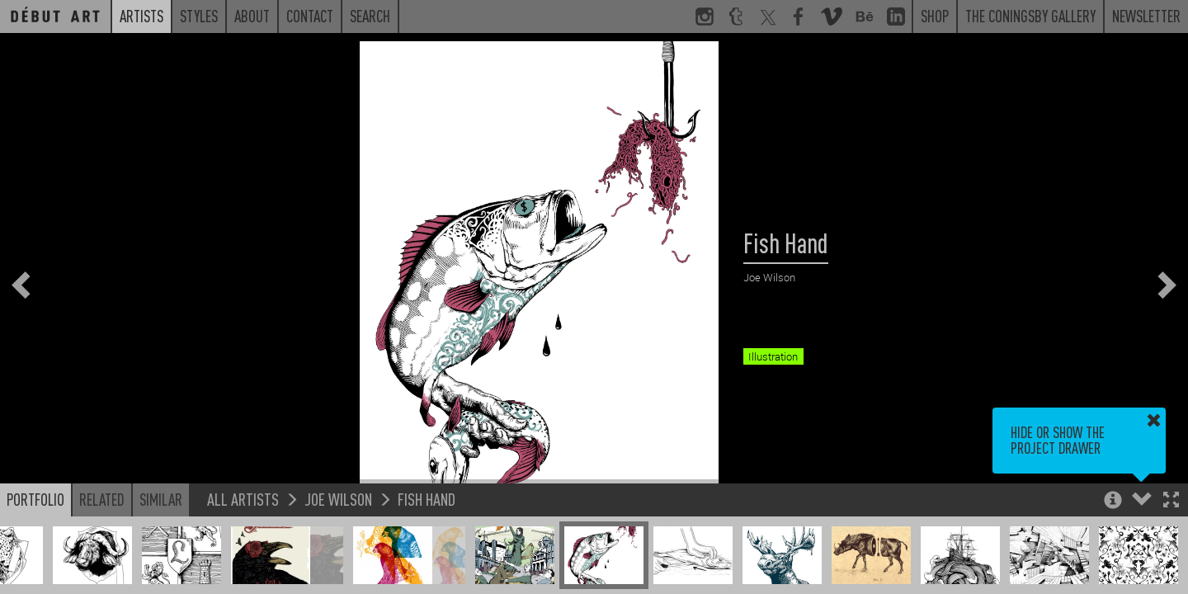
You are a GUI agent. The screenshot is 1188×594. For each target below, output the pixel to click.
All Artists (243, 499)
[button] (1171, 501)
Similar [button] (160, 499)
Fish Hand (426, 499)
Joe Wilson (338, 499)
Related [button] (102, 499)
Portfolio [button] (35, 499)
